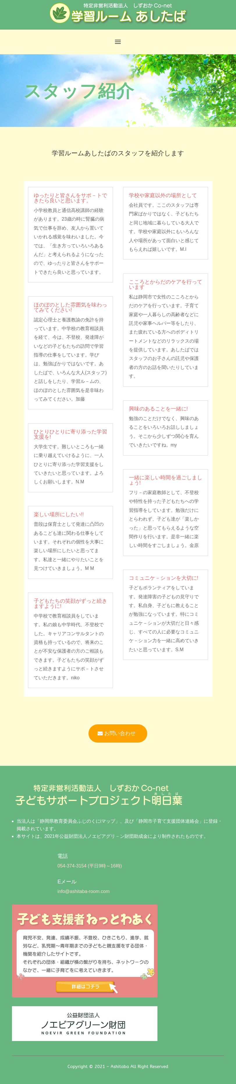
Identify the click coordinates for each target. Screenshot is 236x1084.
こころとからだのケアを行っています (165, 284)
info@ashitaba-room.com (83, 891)
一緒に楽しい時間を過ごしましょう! (165, 480)
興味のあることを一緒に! (158, 409)
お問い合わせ (120, 733)
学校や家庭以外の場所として (163, 195)
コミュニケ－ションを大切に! (163, 578)
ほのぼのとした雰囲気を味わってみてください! (70, 307)
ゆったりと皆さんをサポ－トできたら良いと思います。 (70, 198)
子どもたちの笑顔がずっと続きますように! (70, 603)
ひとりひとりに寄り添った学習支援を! (70, 434)
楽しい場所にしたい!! (59, 514)
